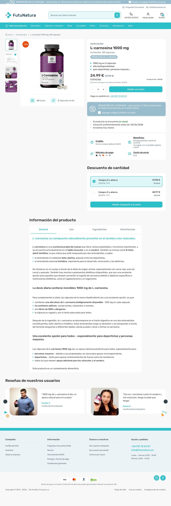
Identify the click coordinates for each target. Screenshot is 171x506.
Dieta (69, 26)
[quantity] (98, 89)
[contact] (131, 15)
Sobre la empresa (12, 455)
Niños (130, 26)
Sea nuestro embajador (99, 446)
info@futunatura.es (156, 7)
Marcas (50, 450)
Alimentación (118, 26)
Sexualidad (81, 26)
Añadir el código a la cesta (149, 2)
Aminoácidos (21, 35)
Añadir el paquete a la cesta (126, 204)
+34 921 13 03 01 (118, 96)
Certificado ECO (12, 446)
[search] (85, 15)
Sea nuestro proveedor (99, 450)
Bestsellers (35, 26)
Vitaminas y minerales (54, 26)
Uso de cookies (135, 490)
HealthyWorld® (96, 43)
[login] (148, 15)
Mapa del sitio (120, 490)
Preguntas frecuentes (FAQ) (59, 446)
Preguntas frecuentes (133, 7)
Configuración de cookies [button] (155, 490)
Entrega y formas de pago (58, 459)
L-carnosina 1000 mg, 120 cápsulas (45, 35)
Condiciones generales (57, 463)
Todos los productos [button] (16, 26)
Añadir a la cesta (135, 89)
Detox (92, 26)
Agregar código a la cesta (118, 112)
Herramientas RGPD (55, 455)
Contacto (9, 450)
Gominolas (104, 26)
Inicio (9, 35)
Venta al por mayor (97, 455)
